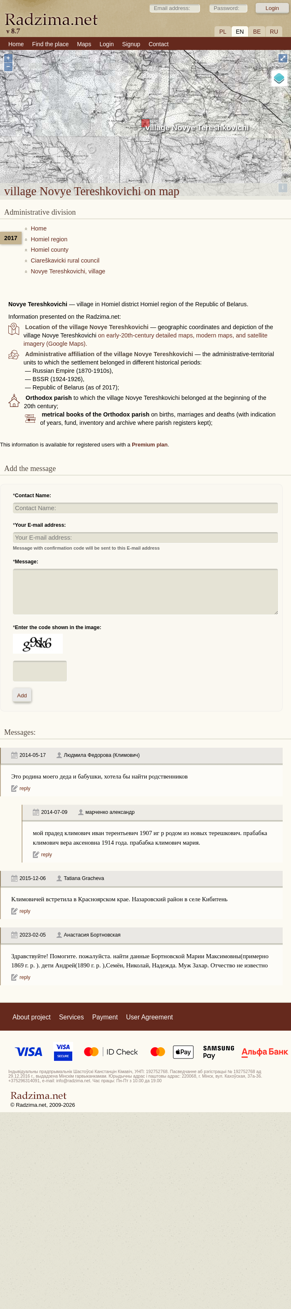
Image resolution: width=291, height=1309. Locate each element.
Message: (26, 562)
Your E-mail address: (40, 525)
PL (222, 31)
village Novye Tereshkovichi (197, 127)
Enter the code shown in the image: (58, 627)
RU (274, 31)
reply (25, 788)
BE (257, 31)
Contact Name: (33, 495)
